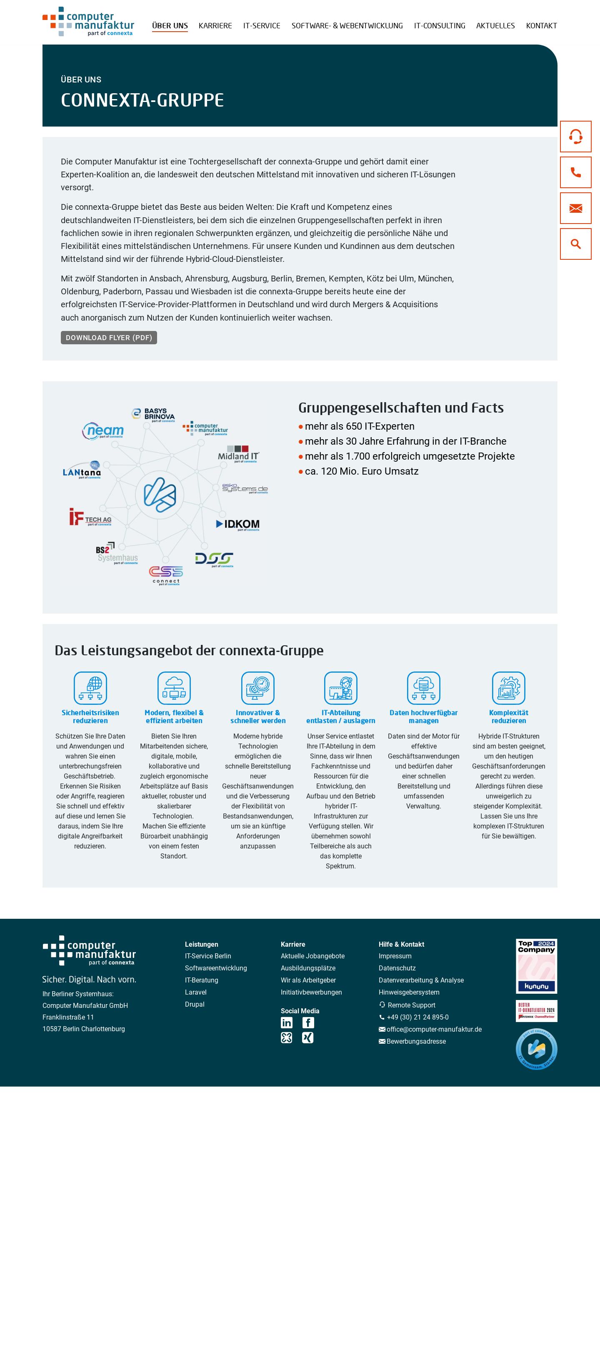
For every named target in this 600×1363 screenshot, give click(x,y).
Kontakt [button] (542, 25)
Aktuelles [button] (495, 25)
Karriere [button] (215, 25)
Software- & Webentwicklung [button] (347, 25)
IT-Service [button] (261, 25)
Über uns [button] (170, 25)
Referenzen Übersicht (192, 19)
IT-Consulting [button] (439, 25)
